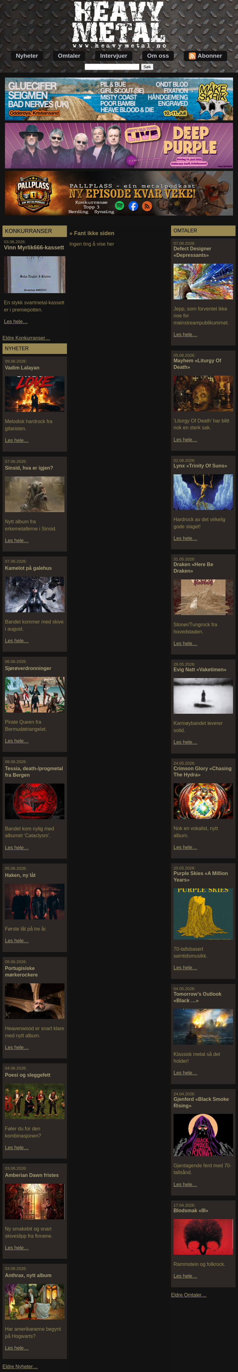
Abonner (205, 56)
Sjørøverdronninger (28, 668)
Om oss (158, 55)
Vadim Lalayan (22, 367)
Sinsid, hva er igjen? (29, 468)
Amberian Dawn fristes (32, 1175)
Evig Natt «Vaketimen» (200, 669)
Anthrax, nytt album (28, 1275)
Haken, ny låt (20, 875)
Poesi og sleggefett (28, 1075)
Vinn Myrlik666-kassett (34, 247)
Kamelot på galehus (28, 568)
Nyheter (27, 55)
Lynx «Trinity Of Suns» (200, 465)
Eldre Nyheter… (20, 1366)
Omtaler (69, 55)
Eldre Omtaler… (189, 1295)
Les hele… (16, 321)
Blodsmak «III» (191, 1210)
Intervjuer (113, 55)
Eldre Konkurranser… (26, 338)
